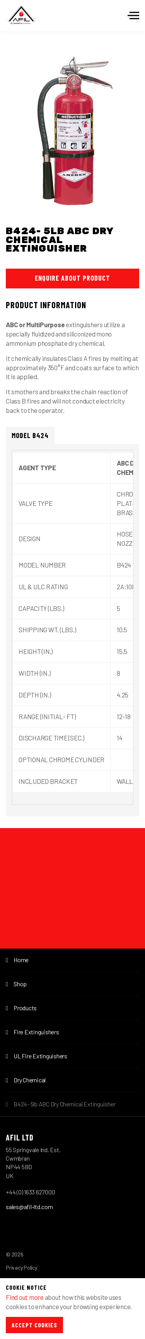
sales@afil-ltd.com (29, 1206)
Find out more (25, 1297)
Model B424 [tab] (30, 435)
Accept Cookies (34, 1325)
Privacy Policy (21, 1267)
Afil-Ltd (21, 15)
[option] (72, 132)
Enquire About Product (72, 278)
